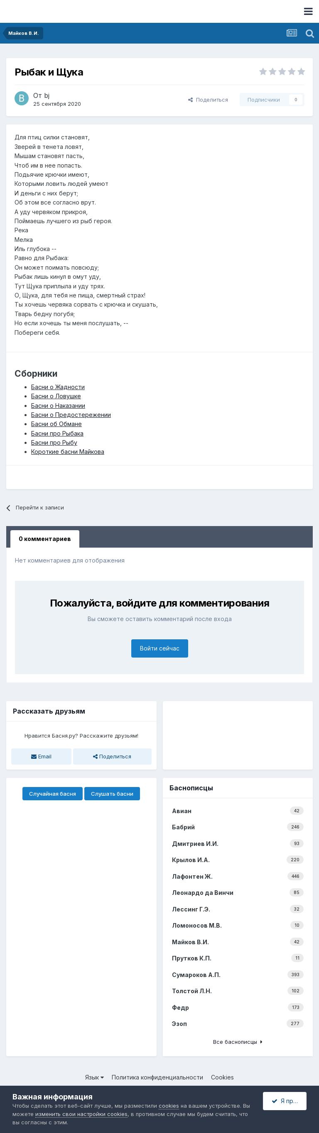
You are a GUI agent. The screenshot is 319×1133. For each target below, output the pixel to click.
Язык (94, 1077)
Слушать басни (112, 793)
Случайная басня (52, 793)
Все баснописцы (238, 1041)
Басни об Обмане (56, 423)
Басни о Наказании (58, 405)
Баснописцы (191, 788)
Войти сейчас (159, 648)
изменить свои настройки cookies (81, 1114)
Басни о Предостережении (71, 414)
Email (41, 756)
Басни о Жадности (58, 386)
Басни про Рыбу (54, 442)
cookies (169, 1105)
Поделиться (208, 99)
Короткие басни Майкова (67, 451)
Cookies (222, 1077)
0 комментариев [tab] (45, 538)
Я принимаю (289, 1100)
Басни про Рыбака (57, 433)
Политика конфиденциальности (157, 1077)
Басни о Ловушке (56, 396)
